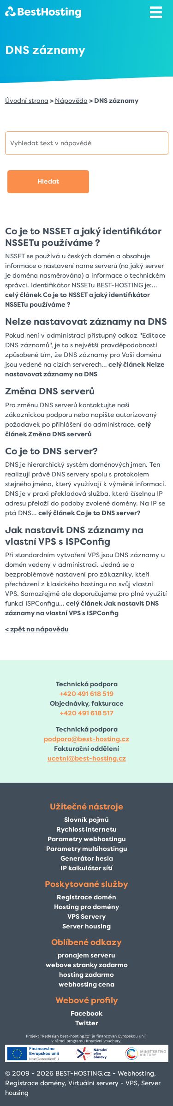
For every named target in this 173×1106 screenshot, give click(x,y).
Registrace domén (86, 897)
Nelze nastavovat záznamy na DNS (86, 321)
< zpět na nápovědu (37, 629)
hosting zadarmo (86, 975)
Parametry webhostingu (87, 839)
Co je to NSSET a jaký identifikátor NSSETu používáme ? (83, 237)
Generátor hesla (86, 858)
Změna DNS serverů (50, 391)
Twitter (86, 1023)
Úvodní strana (26, 101)
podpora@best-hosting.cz (86, 739)
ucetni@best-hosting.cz (87, 758)
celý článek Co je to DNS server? (89, 513)
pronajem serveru (86, 955)
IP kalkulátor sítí (86, 868)
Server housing (86, 926)
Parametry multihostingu (86, 849)
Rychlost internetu (86, 829)
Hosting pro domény (86, 907)
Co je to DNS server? (51, 451)
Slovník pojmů (86, 820)
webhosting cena (86, 984)
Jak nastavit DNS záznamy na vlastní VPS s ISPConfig (74, 535)
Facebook (86, 1013)
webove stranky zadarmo (87, 965)
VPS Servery (86, 917)
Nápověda (71, 101)
